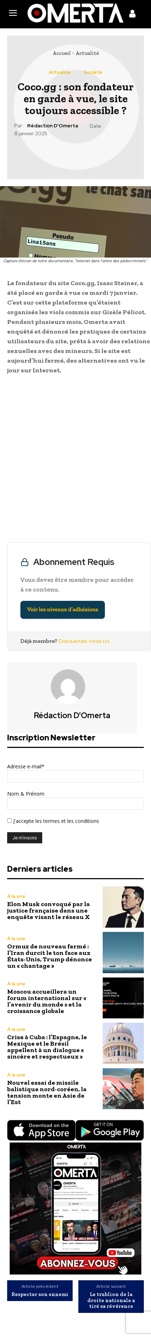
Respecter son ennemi (39, 1294)
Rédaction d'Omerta (52, 126)
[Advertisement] (75, 460)
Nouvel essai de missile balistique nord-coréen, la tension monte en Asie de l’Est (47, 1092)
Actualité (87, 53)
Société (92, 72)
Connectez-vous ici (84, 640)
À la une (16, 896)
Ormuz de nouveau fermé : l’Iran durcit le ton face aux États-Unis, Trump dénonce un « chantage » (49, 956)
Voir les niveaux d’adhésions (62, 609)
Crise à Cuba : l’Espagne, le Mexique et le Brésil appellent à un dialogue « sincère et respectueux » (47, 1046)
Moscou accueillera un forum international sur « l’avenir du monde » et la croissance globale (46, 1001)
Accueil (62, 53)
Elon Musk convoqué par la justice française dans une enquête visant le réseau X (48, 910)
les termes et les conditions (66, 821)
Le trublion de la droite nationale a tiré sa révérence (111, 1300)
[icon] (132, 15)
